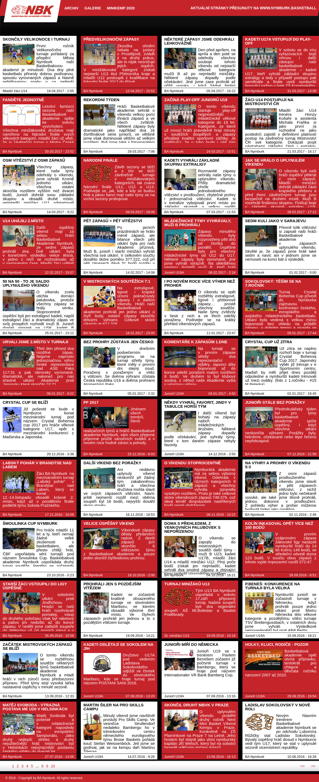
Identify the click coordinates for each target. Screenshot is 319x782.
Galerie (93, 8)
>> (313, 766)
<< (302, 766)
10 (53, 766)
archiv (71, 8)
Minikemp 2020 (121, 8)
